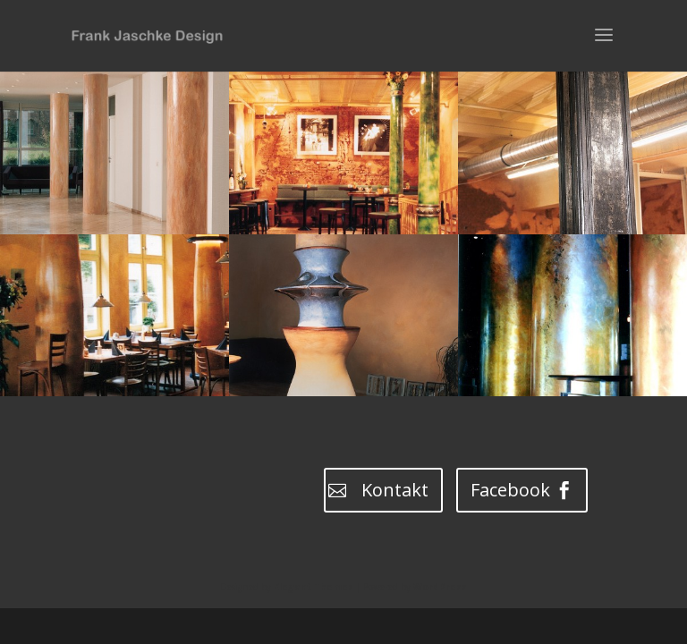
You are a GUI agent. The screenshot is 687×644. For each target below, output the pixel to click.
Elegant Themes (313, 586)
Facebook (510, 490)
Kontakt (394, 490)
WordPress (440, 586)
